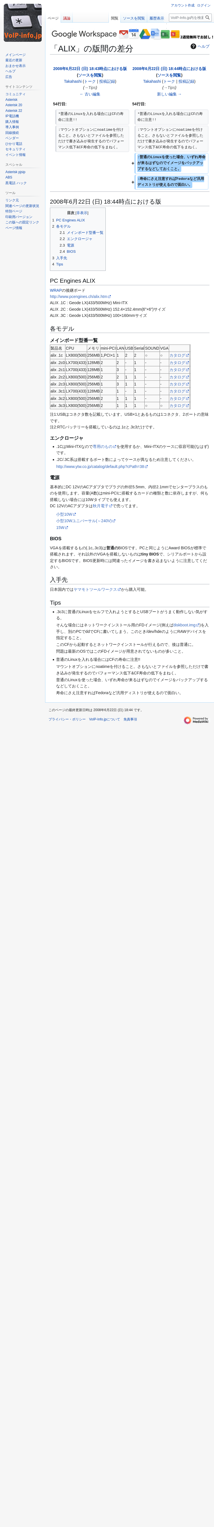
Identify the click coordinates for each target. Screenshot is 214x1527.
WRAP (56, 290)
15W (60, 527)
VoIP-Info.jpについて (104, 719)
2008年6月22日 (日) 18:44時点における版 (169, 68)
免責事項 (130, 719)
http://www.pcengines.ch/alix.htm (78, 296)
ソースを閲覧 (90, 75)
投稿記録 (107, 81)
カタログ (177, 355)
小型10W (64, 514)
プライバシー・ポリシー (67, 719)
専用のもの (102, 446)
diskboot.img (184, 625)
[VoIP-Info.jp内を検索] (190, 18)
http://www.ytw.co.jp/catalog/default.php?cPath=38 (100, 466)
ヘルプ (199, 46)
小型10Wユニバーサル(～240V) (84, 521)
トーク (90, 81)
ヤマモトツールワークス (95, 589)
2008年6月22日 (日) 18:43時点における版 (90, 68)
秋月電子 (101, 506)
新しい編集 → (169, 94)
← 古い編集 (90, 94)
